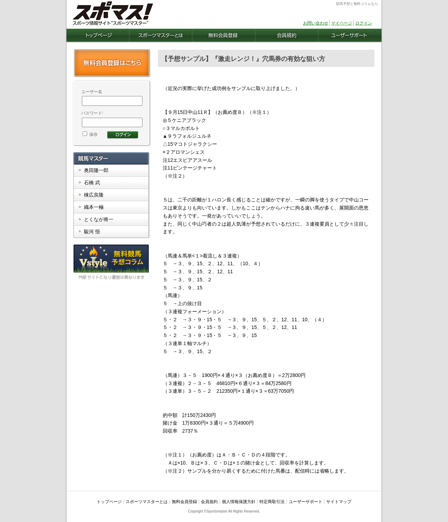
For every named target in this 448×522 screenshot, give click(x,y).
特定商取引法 (272, 501)
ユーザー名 (91, 91)
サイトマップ (338, 501)
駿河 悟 (92, 231)
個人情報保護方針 (238, 501)
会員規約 (209, 501)
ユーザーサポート (305, 501)
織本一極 (94, 207)
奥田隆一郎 (96, 170)
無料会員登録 (184, 501)
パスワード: (92, 113)
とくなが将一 (98, 219)
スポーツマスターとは (147, 501)
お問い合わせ (315, 23)
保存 (90, 134)
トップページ (109, 501)
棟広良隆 (94, 195)
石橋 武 (92, 182)
